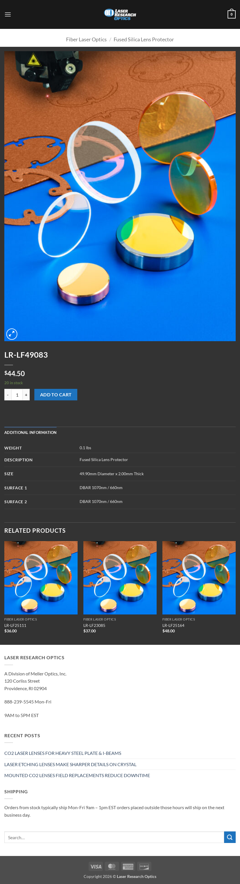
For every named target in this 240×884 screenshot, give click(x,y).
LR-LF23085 (94, 625)
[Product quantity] (17, 394)
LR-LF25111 (15, 625)
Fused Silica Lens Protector (144, 39)
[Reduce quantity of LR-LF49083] (7, 394)
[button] (7, 14)
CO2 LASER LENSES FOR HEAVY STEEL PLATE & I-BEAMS (62, 753)
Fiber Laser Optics (86, 39)
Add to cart (56, 394)
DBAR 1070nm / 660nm (101, 487)
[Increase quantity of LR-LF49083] (26, 394)
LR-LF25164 (173, 625)
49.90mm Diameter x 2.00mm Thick (112, 473)
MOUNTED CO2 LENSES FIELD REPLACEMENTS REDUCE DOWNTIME (77, 775)
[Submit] (230, 837)
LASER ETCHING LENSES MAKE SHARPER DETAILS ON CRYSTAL (70, 764)
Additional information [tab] (30, 432)
